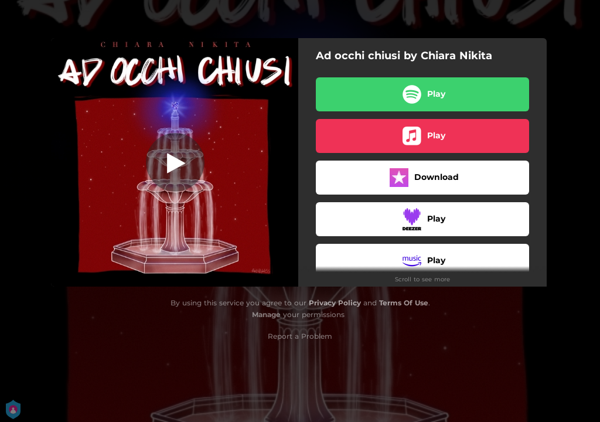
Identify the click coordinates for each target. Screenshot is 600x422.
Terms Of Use (403, 302)
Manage (266, 314)
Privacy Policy (335, 302)
